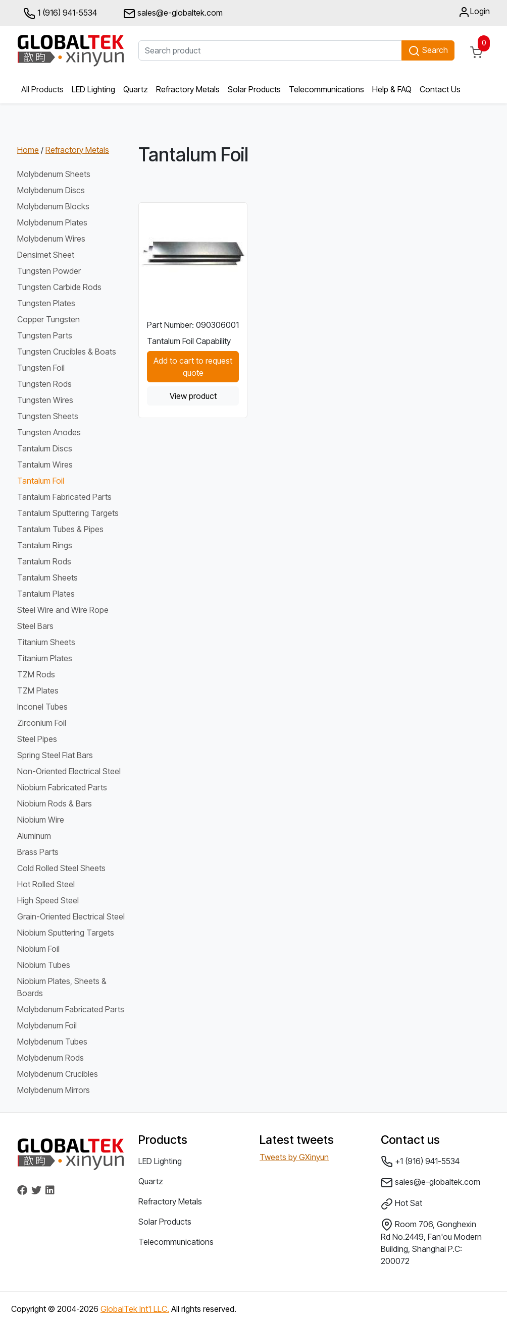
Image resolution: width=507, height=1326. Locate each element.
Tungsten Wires (45, 400)
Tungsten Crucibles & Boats (66, 352)
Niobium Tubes (43, 965)
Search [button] (428, 51)
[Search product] (270, 50)
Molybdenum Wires (51, 239)
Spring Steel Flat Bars (55, 755)
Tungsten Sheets (47, 416)
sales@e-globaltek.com (430, 1183)
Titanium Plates (44, 658)
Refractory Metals (188, 89)
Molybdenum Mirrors (53, 1090)
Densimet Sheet (45, 255)
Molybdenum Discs (51, 190)
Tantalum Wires (45, 464)
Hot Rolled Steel (46, 884)
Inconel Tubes (42, 707)
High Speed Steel (48, 900)
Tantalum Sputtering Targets (68, 513)
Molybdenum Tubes (52, 1041)
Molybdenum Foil (47, 1025)
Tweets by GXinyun (294, 1157)
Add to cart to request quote (193, 367)
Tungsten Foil (41, 368)
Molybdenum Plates (52, 222)
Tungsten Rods (44, 384)
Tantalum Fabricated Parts (64, 497)
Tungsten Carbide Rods (59, 287)
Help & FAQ (392, 89)
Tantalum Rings (44, 545)
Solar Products (254, 89)
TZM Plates (38, 690)
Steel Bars (35, 626)
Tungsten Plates (46, 303)
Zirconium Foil (41, 723)
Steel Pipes (37, 739)
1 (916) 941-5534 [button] (60, 14)
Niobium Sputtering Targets (65, 933)
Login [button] (474, 12)
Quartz (135, 89)
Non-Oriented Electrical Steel (69, 771)
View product (193, 396)
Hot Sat (401, 1204)
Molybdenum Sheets (53, 174)
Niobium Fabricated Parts (62, 787)
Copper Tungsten (48, 319)
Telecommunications (326, 89)
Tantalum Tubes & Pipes (60, 529)
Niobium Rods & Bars (54, 803)
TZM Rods (36, 674)
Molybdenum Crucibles (57, 1074)
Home (28, 150)
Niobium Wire (40, 820)
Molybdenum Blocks (53, 206)
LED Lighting (93, 89)
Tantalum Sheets (47, 577)
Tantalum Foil (40, 481)
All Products (42, 89)
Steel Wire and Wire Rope (63, 610)
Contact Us (440, 89)
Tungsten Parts (44, 335)
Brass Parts (38, 852)
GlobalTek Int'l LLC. (134, 1309)
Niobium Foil (38, 949)
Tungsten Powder (49, 271)
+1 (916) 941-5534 (420, 1162)
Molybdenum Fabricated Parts (70, 1009)
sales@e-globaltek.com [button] (173, 14)
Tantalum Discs (44, 448)
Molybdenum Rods (50, 1058)
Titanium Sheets (46, 642)
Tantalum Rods (44, 561)
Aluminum (34, 836)
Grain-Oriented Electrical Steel (71, 916)
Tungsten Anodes (49, 432)
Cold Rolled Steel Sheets (61, 868)
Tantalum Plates (46, 594)
